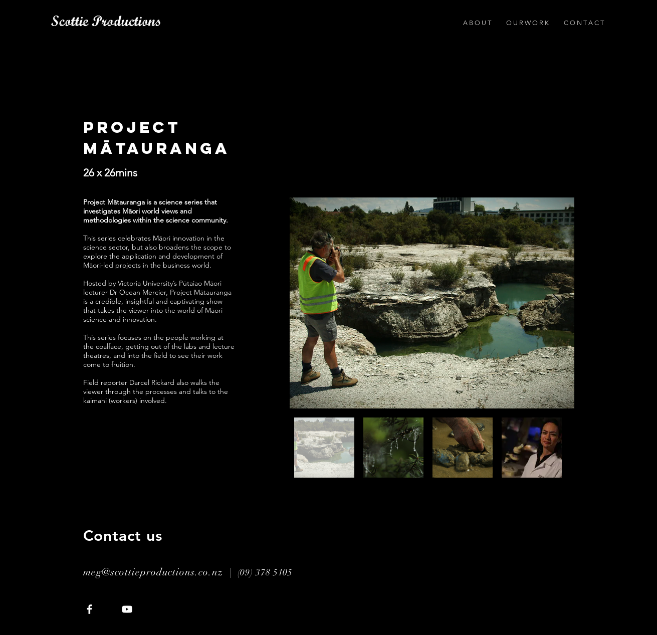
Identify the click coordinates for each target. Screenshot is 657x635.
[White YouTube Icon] (127, 609)
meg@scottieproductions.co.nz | (160, 572)
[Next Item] (557, 303)
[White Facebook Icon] (89, 609)
